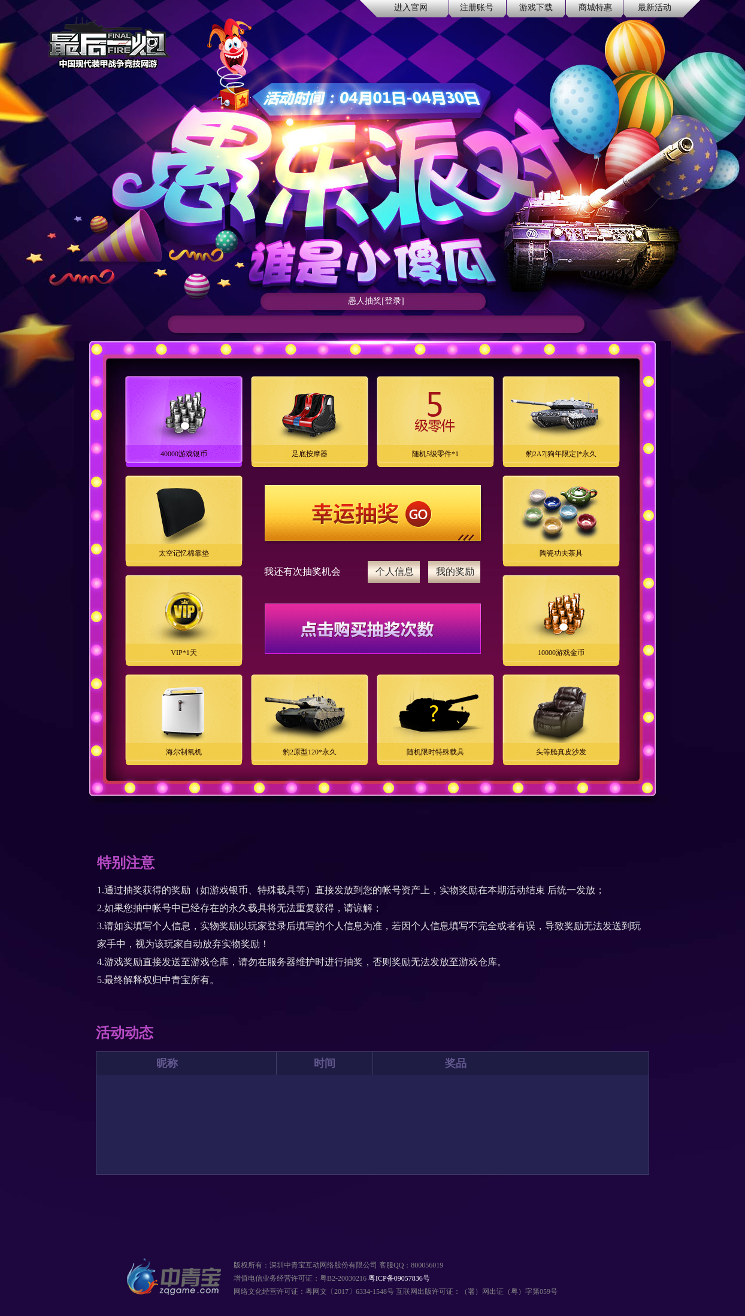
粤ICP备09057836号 (399, 1278)
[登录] (392, 300)
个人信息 (394, 571)
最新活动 (654, 7)
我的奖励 (455, 571)
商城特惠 (595, 7)
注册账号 (476, 7)
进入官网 (411, 7)
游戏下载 (536, 7)
